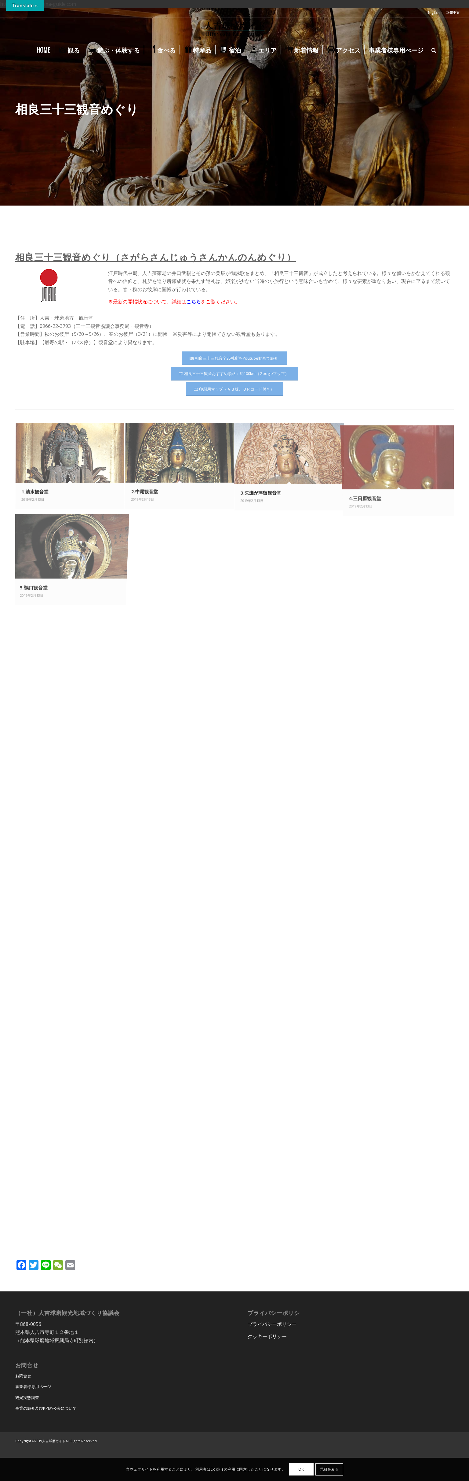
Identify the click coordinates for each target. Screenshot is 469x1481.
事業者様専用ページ (33, 1386)
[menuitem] (433, 12)
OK (301, 1469)
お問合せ (23, 1376)
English (433, 12)
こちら (193, 301)
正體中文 (453, 12)
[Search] (431, 50)
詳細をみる (329, 1469)
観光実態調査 (27, 1397)
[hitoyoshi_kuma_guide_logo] (234, 29)
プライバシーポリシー (272, 1324)
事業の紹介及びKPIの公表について (46, 1408)
